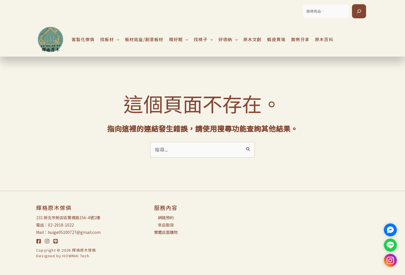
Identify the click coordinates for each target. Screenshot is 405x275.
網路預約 (166, 217)
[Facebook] (38, 241)
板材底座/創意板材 (144, 39)
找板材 (109, 39)
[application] (116, 39)
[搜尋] (359, 11)
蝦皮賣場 (276, 39)
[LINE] (55, 241)
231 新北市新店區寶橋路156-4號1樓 (68, 217)
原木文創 (252, 39)
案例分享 (300, 39)
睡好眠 (178, 39)
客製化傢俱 (83, 39)
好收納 (228, 39)
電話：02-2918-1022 (55, 225)
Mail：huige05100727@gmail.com (68, 232)
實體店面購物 (166, 232)
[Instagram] (47, 241)
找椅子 (203, 39)
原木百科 (324, 39)
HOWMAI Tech (75, 255)
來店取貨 (166, 225)
